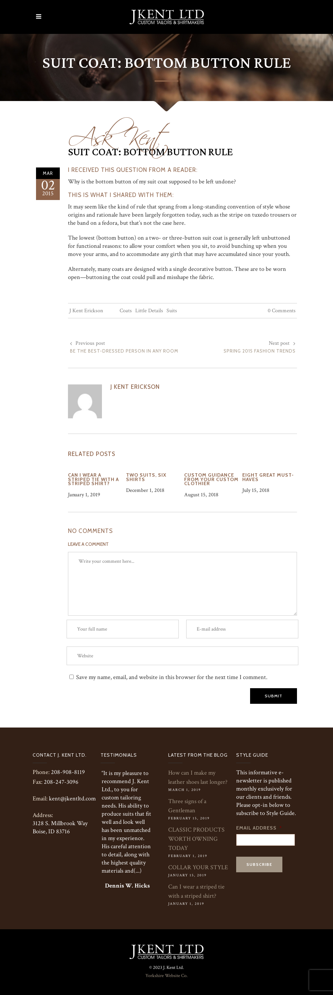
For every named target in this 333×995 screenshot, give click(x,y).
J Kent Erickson (86, 310)
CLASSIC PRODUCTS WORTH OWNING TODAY (196, 839)
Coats (126, 310)
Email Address (259, 828)
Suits (171, 310)
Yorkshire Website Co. (166, 976)
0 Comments (282, 310)
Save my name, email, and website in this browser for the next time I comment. (171, 677)
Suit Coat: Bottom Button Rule (150, 152)
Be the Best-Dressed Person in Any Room (124, 351)
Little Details (149, 310)
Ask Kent (119, 133)
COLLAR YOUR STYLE (198, 867)
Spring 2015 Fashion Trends (260, 351)
